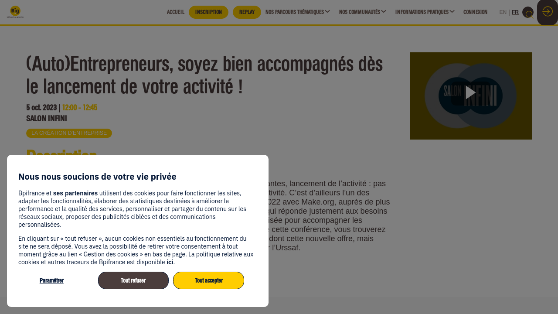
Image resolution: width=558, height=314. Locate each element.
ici (170, 262)
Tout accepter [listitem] (209, 280)
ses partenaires (75, 193)
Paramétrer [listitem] (52, 280)
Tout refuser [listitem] (133, 280)
